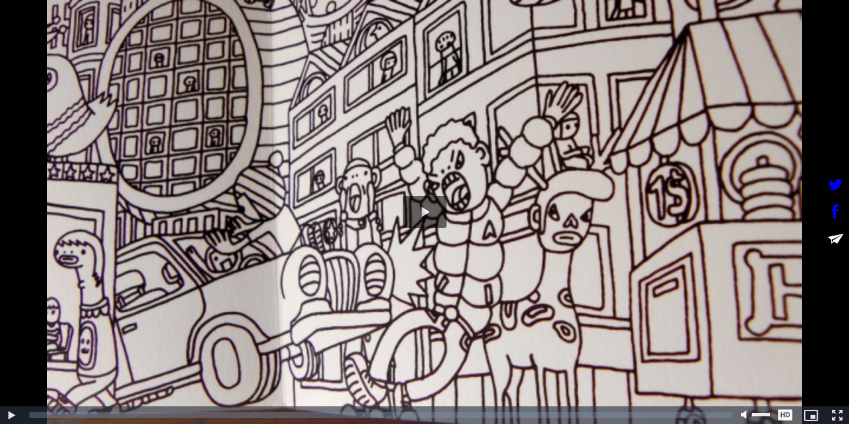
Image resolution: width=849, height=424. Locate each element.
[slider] (380, 415)
